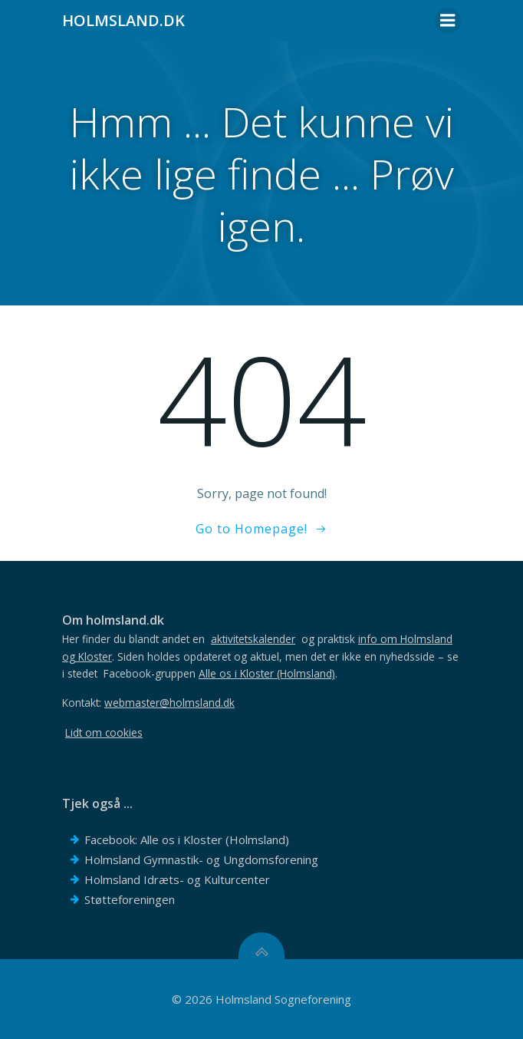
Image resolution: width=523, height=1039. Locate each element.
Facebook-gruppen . (220, 673)
